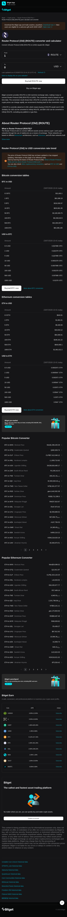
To (5, 64)
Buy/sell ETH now (11, 410)
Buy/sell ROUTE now (33, 81)
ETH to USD (12, 166)
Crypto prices (11, 18)
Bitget (3, 18)
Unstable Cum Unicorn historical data (15, 862)
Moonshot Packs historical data (13, 886)
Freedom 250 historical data (11, 890)
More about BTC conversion (33, 288)
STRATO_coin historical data (12, 866)
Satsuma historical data (10, 870)
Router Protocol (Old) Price (26, 18)
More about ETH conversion (33, 410)
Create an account (33, 818)
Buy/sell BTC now (11, 288)
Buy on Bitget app (33, 88)
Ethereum (41, 135)
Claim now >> (47, 27)
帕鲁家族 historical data (10, 898)
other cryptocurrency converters (33, 164)
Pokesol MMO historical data (12, 894)
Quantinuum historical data (11, 874)
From (5, 53)
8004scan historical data (10, 882)
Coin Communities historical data (13, 878)
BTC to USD (54, 164)
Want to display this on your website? (15, 75)
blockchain (18, 135)
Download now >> (49, 25)
